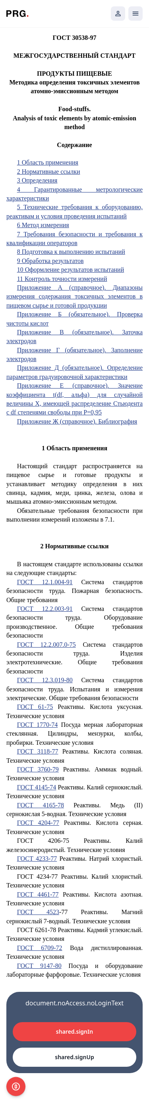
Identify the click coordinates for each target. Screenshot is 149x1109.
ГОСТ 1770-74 (37, 724)
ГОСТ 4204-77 (38, 822)
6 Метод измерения (43, 225)
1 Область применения (47, 162)
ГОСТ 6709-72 (39, 947)
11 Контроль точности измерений (62, 278)
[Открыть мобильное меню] (135, 13)
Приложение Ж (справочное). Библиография (77, 421)
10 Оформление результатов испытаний (70, 269)
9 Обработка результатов (50, 260)
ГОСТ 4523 (38, 912)
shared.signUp (74, 1057)
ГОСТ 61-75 (35, 706)
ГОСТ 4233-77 (37, 858)
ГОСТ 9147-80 (39, 965)
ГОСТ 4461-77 (38, 894)
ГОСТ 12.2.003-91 (45, 608)
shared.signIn (74, 1031)
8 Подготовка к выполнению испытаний (71, 251)
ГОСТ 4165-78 (40, 805)
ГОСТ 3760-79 (38, 769)
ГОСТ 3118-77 (37, 751)
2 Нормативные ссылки (48, 171)
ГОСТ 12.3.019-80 (45, 680)
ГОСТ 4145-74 (36, 787)
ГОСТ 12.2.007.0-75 (46, 644)
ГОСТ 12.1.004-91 (45, 582)
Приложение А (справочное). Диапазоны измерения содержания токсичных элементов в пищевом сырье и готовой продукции (74, 296)
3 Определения (37, 180)
